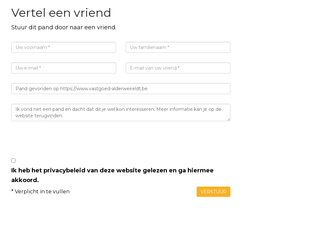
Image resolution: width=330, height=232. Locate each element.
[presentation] (60, 143)
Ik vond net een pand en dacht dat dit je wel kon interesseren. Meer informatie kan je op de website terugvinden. (120, 112)
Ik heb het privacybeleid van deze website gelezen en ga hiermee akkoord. (112, 175)
